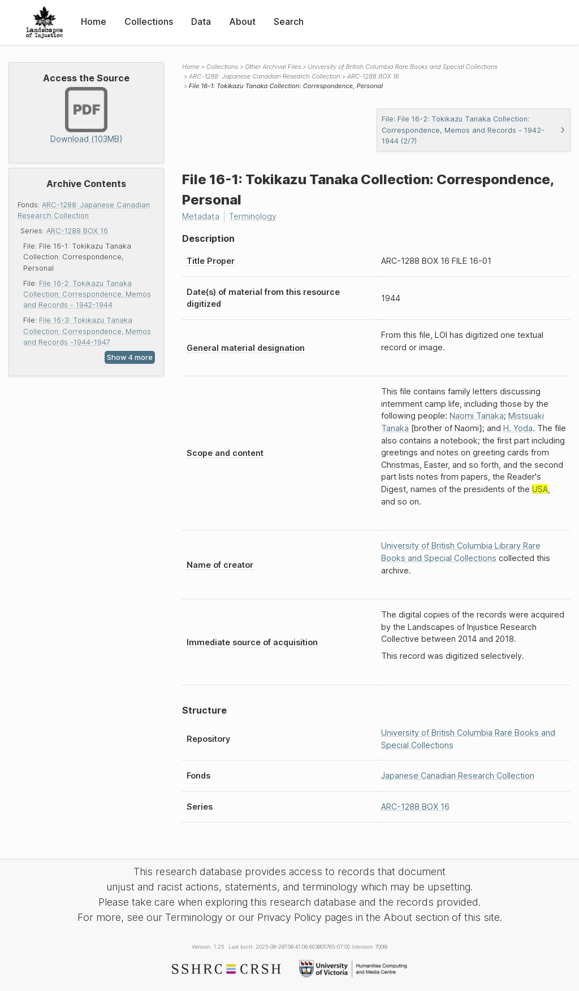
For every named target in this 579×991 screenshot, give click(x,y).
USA (540, 489)
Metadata (200, 216)
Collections (148, 21)
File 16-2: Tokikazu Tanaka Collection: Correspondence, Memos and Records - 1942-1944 (87, 294)
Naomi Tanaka (477, 415)
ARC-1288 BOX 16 (77, 231)
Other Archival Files (273, 67)
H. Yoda (518, 428)
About (242, 21)
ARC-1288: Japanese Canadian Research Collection (264, 76)
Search (289, 21)
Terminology (252, 216)
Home (93, 21)
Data (201, 21)
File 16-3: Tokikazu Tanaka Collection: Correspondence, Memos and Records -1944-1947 (87, 331)
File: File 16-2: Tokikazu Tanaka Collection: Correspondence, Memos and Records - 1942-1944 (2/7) (474, 130)
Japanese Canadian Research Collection (457, 775)
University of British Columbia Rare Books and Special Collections (403, 67)
